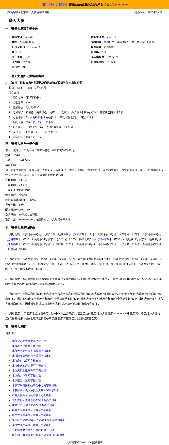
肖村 (10, 249)
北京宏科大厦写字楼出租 (26, 360)
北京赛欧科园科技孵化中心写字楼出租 (34, 385)
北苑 (73, 117)
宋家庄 (78, 234)
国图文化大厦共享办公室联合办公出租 (34, 400)
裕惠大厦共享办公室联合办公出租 (31, 410)
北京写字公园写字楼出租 (26, 345)
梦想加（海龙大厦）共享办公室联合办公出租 (38, 434)
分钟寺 (12, 239)
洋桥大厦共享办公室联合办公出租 (31, 425)
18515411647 (122, 4)
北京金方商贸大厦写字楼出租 (29, 340)
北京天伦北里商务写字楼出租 (29, 370)
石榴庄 (57, 244)
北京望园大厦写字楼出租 (26, 380)
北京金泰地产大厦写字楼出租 (29, 365)
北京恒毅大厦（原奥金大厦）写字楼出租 (35, 390)
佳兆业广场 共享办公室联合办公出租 (33, 405)
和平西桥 (43, 117)
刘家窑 (103, 239)
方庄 (114, 42)
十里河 (123, 244)
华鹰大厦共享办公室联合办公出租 (31, 395)
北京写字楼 (11, 12)
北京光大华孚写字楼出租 (26, 375)
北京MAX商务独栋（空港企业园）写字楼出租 (39, 420)
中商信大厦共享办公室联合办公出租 (33, 430)
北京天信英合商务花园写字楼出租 (31, 350)
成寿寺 (123, 234)
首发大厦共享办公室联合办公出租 (31, 415)
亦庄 (66, 234)
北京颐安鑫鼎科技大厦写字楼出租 (31, 355)
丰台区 (108, 42)
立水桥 (90, 117)
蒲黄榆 (12, 244)
